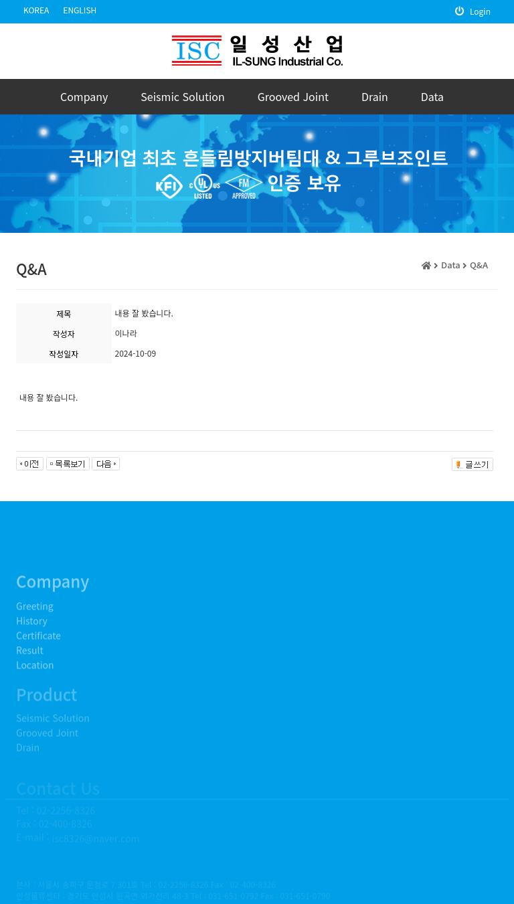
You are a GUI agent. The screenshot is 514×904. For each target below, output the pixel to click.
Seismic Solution (183, 96)
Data (432, 96)
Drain (374, 96)
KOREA (36, 9)
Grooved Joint (293, 96)
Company (84, 96)
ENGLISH (79, 9)
